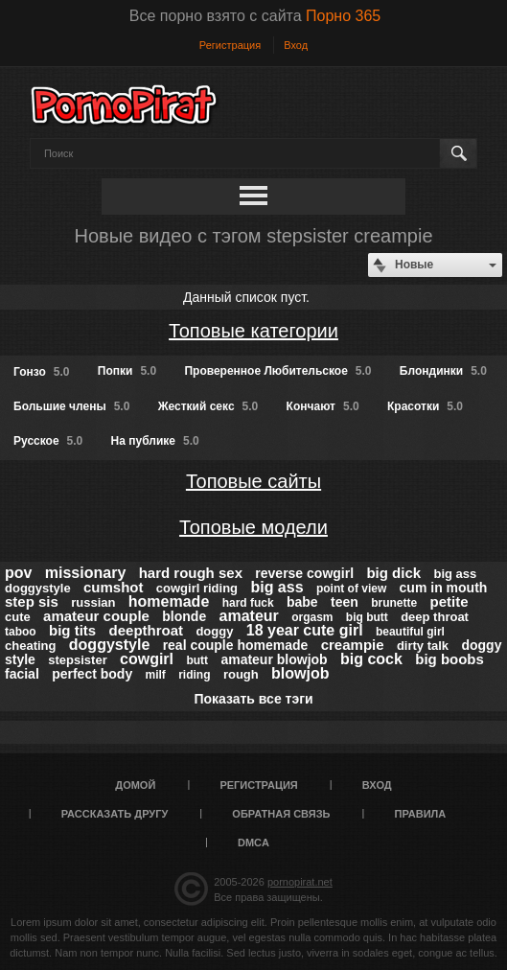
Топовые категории (253, 330)
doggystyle (109, 644)
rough (241, 674)
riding (194, 674)
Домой (135, 785)
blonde (184, 616)
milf (156, 674)
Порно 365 (343, 16)
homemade (168, 601)
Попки (127, 371)
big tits (72, 630)
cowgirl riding (197, 588)
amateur (249, 616)
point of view (351, 588)
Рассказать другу (115, 814)
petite (449, 601)
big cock (371, 659)
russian (93, 602)
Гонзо (41, 372)
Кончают (323, 406)
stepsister (77, 660)
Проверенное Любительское (277, 371)
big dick (393, 573)
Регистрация (230, 45)
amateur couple (96, 616)
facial (22, 673)
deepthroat (146, 630)
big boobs (449, 659)
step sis (31, 601)
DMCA (253, 842)
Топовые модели (253, 527)
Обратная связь (281, 814)
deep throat (435, 617)
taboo (20, 631)
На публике (155, 441)
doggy (214, 631)
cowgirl (146, 659)
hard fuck (248, 603)
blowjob (300, 673)
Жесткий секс (208, 406)
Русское (47, 441)
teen (344, 602)
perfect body (92, 673)
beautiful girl (410, 631)
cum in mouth (444, 587)
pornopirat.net (300, 882)
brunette (394, 603)
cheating (30, 645)
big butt (367, 617)
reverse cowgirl (304, 573)
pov (18, 573)
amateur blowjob (273, 659)
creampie (352, 644)
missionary (85, 573)
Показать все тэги (253, 698)
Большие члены (71, 406)
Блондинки (443, 371)
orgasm (312, 617)
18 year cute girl (304, 630)
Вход (296, 45)
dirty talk (423, 645)
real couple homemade (236, 645)
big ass (276, 587)
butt (197, 660)
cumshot (113, 587)
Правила (421, 814)
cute (18, 617)
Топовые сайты (253, 481)
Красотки (425, 406)
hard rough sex (190, 573)
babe (302, 602)
